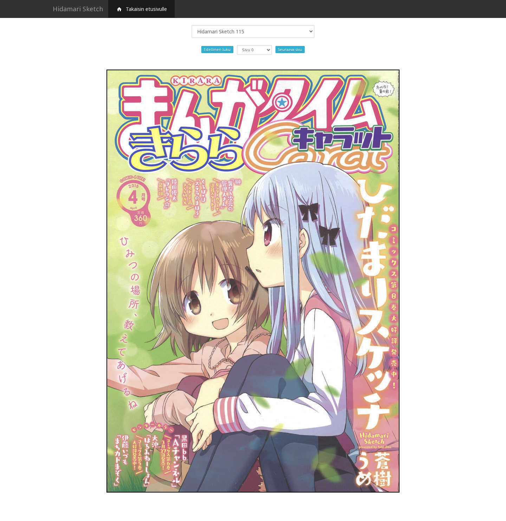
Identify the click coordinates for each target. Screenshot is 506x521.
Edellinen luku (217, 49)
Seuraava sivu (290, 49)
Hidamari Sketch (78, 9)
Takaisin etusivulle (141, 9)
